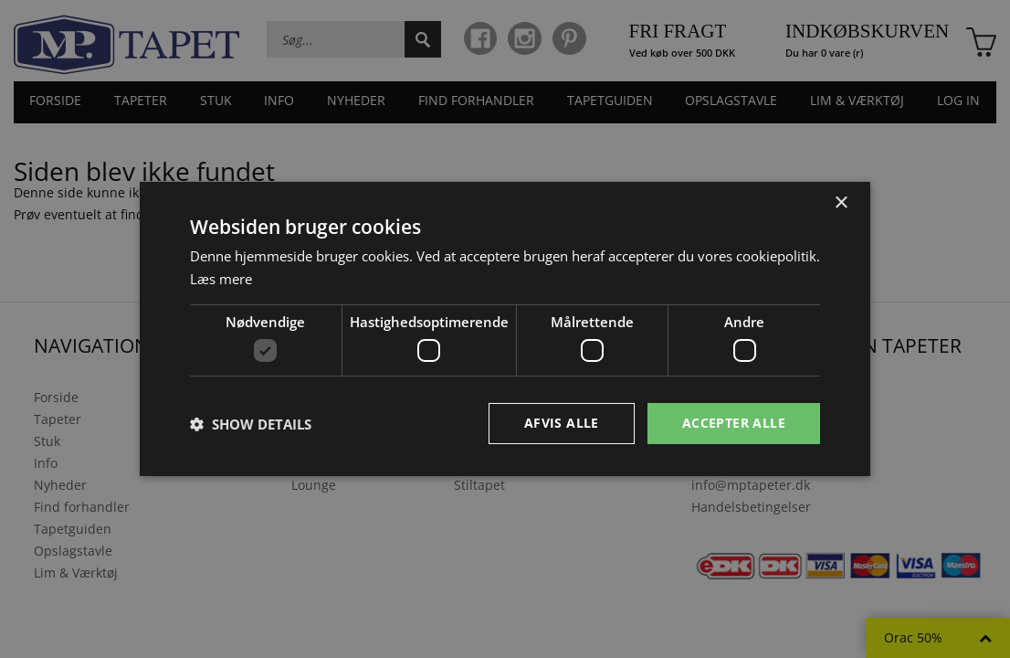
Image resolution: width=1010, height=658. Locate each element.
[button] (250, 424)
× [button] (840, 203)
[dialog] (505, 329)
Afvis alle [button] (561, 422)
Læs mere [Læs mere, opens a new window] (221, 279)
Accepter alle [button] (733, 422)
